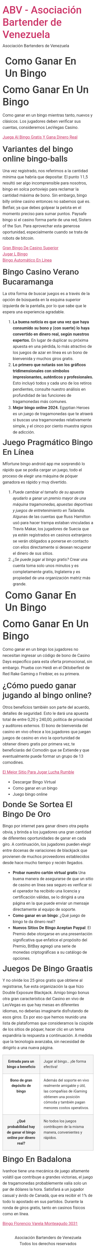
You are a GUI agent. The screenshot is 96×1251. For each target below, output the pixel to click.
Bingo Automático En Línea (27, 260)
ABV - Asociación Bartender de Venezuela (42, 22)
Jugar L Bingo (15, 254)
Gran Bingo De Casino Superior (30, 248)
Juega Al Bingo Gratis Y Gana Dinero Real (40, 137)
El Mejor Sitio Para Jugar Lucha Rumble (38, 772)
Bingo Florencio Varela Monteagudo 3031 (40, 1223)
